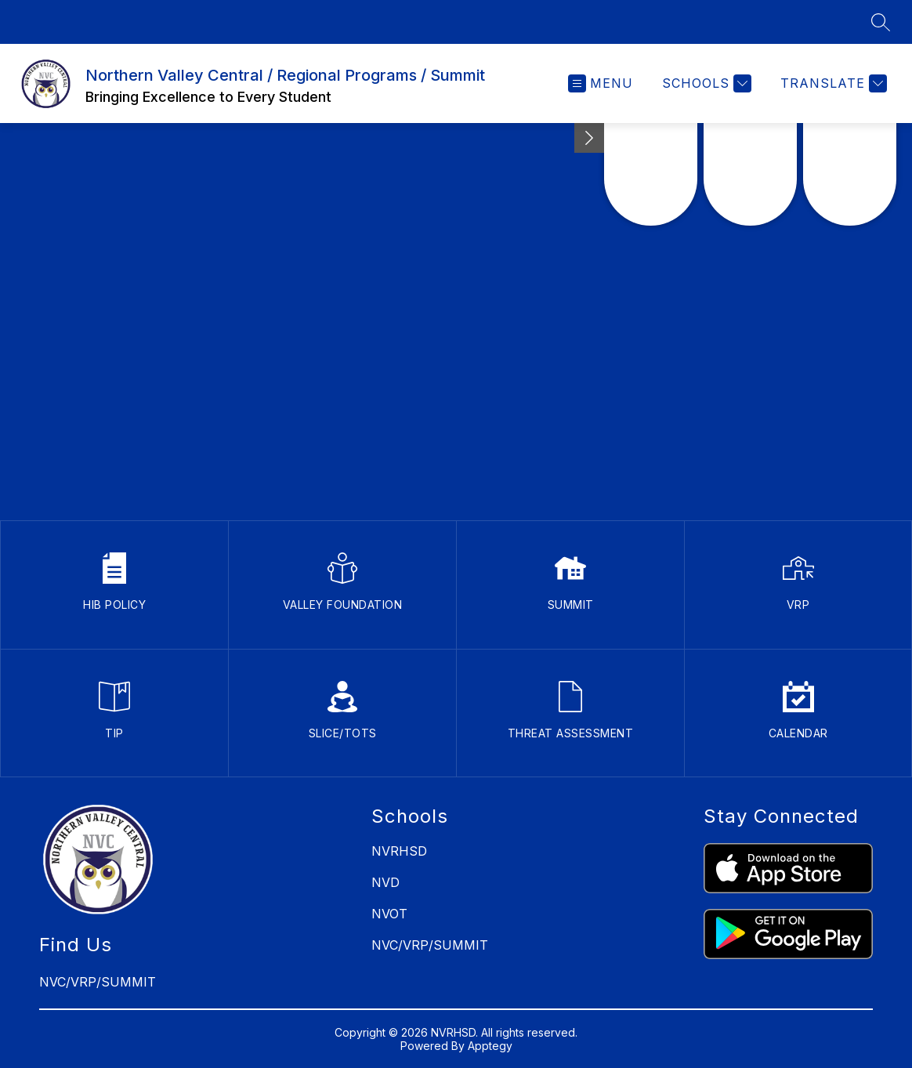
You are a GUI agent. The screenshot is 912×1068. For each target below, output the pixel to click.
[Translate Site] (831, 83)
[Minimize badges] (589, 138)
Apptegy (490, 1045)
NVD (385, 882)
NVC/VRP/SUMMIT (429, 945)
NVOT (389, 913)
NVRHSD (399, 851)
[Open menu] (600, 83)
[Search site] (880, 22)
